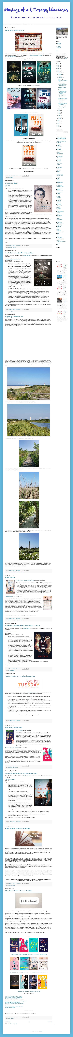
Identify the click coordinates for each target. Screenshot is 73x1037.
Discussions (25, 24)
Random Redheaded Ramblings (36, 55)
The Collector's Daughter (10, 779)
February (60, 116)
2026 (59, 63)
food (58, 168)
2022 (59, 69)
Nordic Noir (59, 203)
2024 (59, 66)
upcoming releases (11, 311)
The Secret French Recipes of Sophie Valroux (25, 580)
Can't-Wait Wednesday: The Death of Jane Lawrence (22, 626)
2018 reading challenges (61, 138)
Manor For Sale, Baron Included (11, 747)
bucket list (59, 149)
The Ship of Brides (43, 954)
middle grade (59, 185)
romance (21, 620)
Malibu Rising (18, 972)
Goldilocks (20, 991)
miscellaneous (10, 177)
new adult (59, 197)
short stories (59, 222)
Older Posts (50, 1021)
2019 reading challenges (61, 139)
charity (58, 152)
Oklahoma (59, 204)
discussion (10, 885)
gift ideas (58, 170)
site (7, 362)
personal (58, 207)
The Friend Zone (35, 954)
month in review (11, 1018)
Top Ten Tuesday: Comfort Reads (64, 287)
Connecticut (59, 157)
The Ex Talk (12, 972)
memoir (58, 183)
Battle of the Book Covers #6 (14, 30)
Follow (57, 50)
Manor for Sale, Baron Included (25, 954)
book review (10, 247)
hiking (58, 172)
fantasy (58, 164)
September (60, 77)
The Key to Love (8, 596)
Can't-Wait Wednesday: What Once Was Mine (14, 1003)
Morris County (59, 192)
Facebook (59, 43)
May (59, 112)
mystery (58, 194)
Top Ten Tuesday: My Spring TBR (65, 265)
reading (13, 885)
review (58, 214)
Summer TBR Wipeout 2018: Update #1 (65, 276)
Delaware (59, 160)
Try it (58, 236)
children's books (60, 153)
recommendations (60, 211)
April (59, 113)
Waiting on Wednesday (61, 241)
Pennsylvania (59, 205)
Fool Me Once (25, 991)
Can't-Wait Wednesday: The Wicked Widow (19, 253)
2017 (59, 125)
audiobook (59, 142)
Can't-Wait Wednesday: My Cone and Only (13, 996)
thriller (58, 229)
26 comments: (18, 570)
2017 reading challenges (61, 137)
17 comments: (18, 883)
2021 (59, 71)
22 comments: (18, 309)
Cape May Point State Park (14, 317)
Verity (24, 58)
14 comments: (18, 175)
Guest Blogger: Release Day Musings (17, 828)
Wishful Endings (26, 255)
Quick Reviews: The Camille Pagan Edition (13, 997)
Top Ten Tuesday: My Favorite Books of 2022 (65, 313)
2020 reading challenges (61, 141)
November (60, 74)
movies (58, 193)
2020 (59, 120)
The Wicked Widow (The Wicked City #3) (13, 259)
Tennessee (59, 227)
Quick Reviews (10, 577)
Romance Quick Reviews (13, 727)
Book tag (58, 148)
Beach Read (37, 991)
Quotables (59, 208)
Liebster (58, 181)
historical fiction (60, 175)
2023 (59, 68)
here (66, 58)
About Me (11, 24)
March (59, 115)
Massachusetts (60, 182)
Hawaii (58, 171)
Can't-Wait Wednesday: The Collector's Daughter (21, 773)
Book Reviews (18, 24)
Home (5, 24)
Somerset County (60, 223)
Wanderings (32, 24)
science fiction (59, 219)
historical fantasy (60, 174)
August (59, 79)
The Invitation (31, 991)
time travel (59, 230)
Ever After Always (19, 730)
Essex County (59, 163)
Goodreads (59, 47)
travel (58, 234)
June (59, 110)
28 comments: (18, 668)
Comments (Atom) (13, 1023)
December (60, 72)
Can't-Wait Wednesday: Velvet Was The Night (14, 999)
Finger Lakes (59, 167)
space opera (59, 225)
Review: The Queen (11, 183)
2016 (59, 126)
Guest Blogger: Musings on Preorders (12, 998)
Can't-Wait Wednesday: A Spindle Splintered (14, 1006)
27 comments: (18, 720)
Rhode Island (59, 215)
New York (59, 200)
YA (57, 244)
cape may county (60, 150)
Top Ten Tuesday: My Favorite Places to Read (20, 676)
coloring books (59, 156)
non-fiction (14, 247)
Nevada (58, 196)
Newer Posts (8, 1021)
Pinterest (58, 46)
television (59, 226)
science (58, 218)
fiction (19, 620)
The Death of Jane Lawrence (11, 632)
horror (58, 178)
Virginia (58, 240)
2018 (59, 123)
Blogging (58, 145)
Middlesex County (60, 186)
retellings (58, 212)
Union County (59, 237)
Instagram (59, 44)
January (60, 118)
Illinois (58, 179)
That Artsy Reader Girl (31, 692)
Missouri (58, 189)
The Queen (7, 185)
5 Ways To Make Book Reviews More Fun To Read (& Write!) (65, 300)
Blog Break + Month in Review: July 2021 (18, 891)
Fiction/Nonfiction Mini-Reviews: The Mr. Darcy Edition (16, 1001)
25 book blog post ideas (11, 56)
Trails (58, 233)
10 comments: (18, 245)
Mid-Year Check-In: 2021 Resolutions (12, 1002)
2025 (59, 65)
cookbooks (59, 159)
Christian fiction (15, 620)
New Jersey (59, 198)
